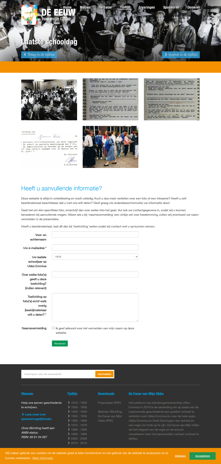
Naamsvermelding (34, 328)
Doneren (193, 7)
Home (67, 7)
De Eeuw (105, 7)
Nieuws (85, 7)
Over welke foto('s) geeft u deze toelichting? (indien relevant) (34, 281)
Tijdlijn (125, 7)
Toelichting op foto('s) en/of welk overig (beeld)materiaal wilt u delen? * (34, 305)
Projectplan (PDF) (109, 402)
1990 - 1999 (77, 434)
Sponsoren (171, 7)
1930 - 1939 (77, 407)
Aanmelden (104, 374)
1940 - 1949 (77, 411)
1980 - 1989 (77, 429)
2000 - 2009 (77, 438)
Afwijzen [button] (180, 455)
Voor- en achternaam (38, 237)
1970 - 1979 (77, 425)
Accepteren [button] (202, 455)
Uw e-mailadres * (34, 248)
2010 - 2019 (77, 443)
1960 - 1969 (77, 420)
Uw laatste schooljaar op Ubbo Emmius (36, 261)
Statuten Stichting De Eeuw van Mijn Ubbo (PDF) (110, 416)
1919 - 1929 (77, 402)
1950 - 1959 (77, 416)
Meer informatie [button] (42, 458)
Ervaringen (147, 7)
